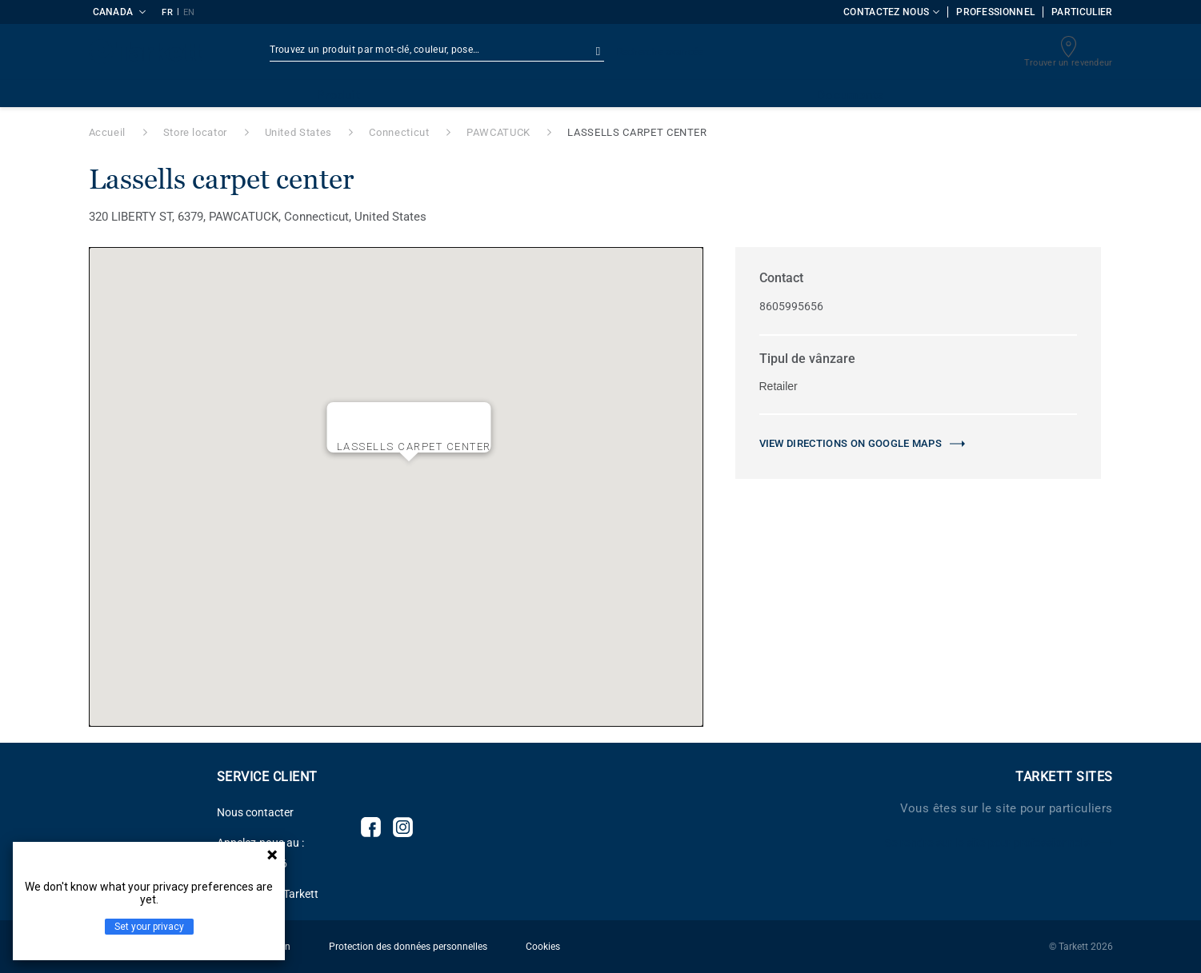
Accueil (107, 132)
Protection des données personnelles (408, 946)
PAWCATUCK (498, 132)
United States (298, 132)
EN (189, 12)
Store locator (195, 132)
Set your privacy (149, 926)
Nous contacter (255, 812)
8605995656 (791, 306)
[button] (409, 474)
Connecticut (399, 132)
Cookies (543, 946)
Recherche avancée (660, 52)
